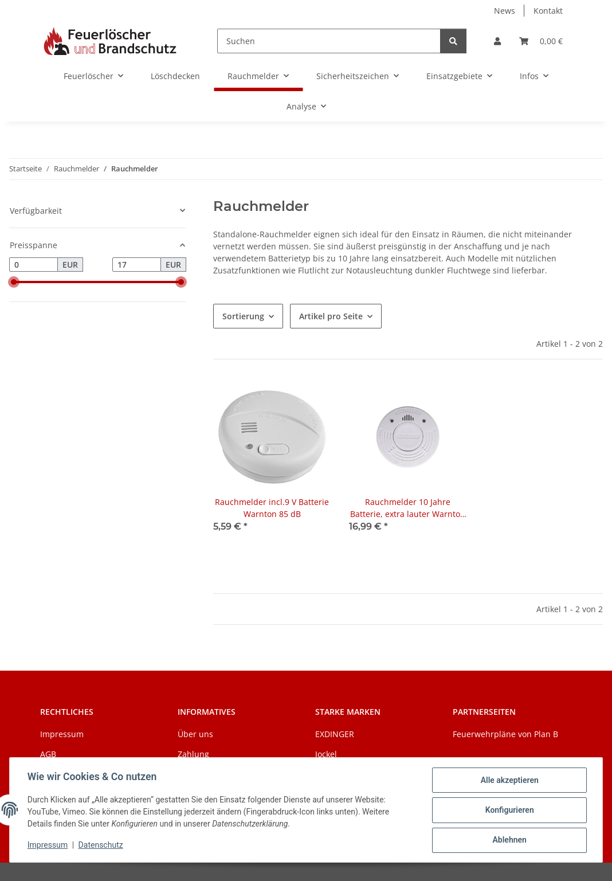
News (504, 10)
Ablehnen (508, 840)
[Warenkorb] (541, 41)
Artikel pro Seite (331, 316)
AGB (48, 754)
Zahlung (193, 754)
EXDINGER (334, 734)
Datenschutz (101, 845)
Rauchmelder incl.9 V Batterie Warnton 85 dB (272, 507)
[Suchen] (329, 41)
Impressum (48, 845)
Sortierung (243, 316)
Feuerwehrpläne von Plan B (505, 734)
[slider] (14, 282)
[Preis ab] (33, 264)
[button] (497, 41)
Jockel (326, 754)
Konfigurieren (508, 810)
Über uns (195, 734)
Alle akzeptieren (509, 780)
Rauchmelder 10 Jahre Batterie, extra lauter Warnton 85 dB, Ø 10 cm (407, 508)
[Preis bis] (136, 264)
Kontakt (548, 10)
